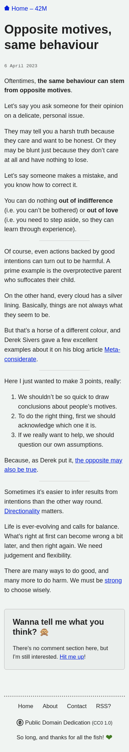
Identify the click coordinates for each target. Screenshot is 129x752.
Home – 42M (25, 8)
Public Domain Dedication (64, 722)
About (50, 706)
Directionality (22, 511)
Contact (77, 706)
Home (25, 706)
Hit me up (72, 657)
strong (113, 580)
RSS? (103, 706)
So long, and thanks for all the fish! (60, 737)
